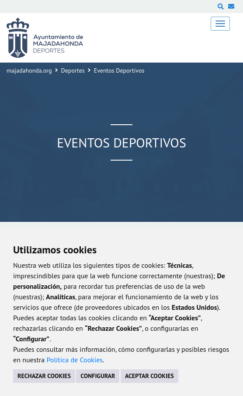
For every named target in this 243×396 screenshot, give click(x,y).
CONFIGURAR (97, 376)
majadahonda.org (29, 70)
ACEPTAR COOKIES (149, 376)
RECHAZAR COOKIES (44, 376)
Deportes (73, 70)
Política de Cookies (74, 359)
